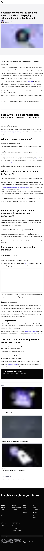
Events (2, 525)
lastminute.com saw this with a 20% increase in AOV (11, 131)
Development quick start (16, 507)
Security (13, 525)
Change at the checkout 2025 (15, 162)
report (27, 198)
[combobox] (22, 536)
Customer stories (4, 523)
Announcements (36, 509)
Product (34, 517)
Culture (34, 510)
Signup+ (2, 512)
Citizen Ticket (34, 331)
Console (13, 510)
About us (24, 509)
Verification (3, 515)
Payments (3, 507)
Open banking (35, 514)
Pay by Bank (30, 81)
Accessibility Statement (16, 530)
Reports (2, 527)
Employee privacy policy (16, 523)
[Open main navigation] (42, 2)
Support (13, 512)
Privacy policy (14, 527)
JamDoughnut (27, 263)
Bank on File (3, 510)
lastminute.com (28, 331)
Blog (2, 10)
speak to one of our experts (13, 364)
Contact (24, 507)
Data (2, 514)
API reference (14, 509)
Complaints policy (15, 522)
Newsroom (25, 512)
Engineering (35, 512)
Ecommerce (8, 10)
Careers (24, 510)
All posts (34, 507)
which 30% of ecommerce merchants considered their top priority (14, 132)
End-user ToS (14, 528)
